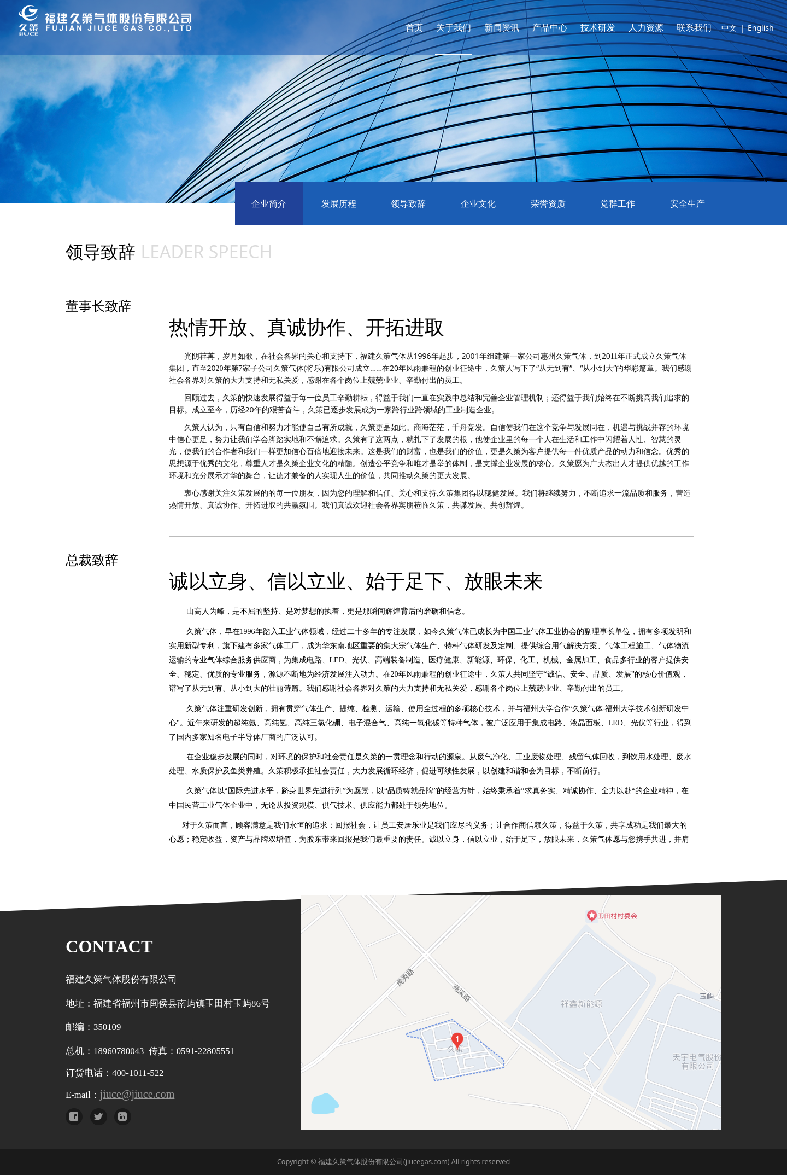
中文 (715, 27)
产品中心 (536, 27)
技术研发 (584, 27)
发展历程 (338, 203)
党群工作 (617, 203)
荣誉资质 (548, 203)
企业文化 (478, 203)
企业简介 (268, 203)
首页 (400, 27)
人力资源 (632, 27)
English (747, 27)
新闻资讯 (488, 27)
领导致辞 (408, 203)
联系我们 (680, 27)
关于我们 (439, 27)
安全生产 (687, 203)
